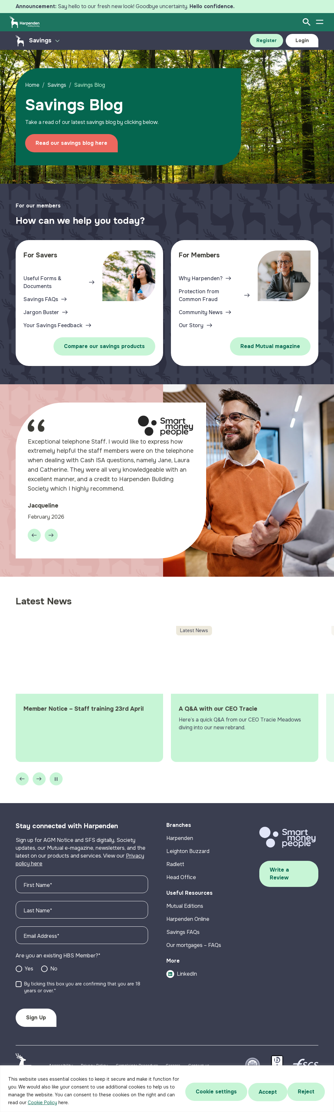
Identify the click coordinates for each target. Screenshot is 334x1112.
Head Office (181, 880)
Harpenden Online (187, 922)
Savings (57, 85)
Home (33, 85)
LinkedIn (181, 977)
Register (266, 40)
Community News (200, 312)
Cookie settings (213, 1090)
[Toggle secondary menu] (57, 41)
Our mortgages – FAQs (193, 948)
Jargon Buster (41, 312)
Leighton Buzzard (187, 854)
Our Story (191, 325)
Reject (265, 1090)
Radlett (175, 867)
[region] (167, 1088)
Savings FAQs (40, 299)
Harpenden (179, 841)
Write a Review (279, 877)
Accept (306, 1090)
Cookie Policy (51, 1102)
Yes (29, 971)
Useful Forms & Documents (42, 282)
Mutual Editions (184, 909)
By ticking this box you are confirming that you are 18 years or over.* (82, 990)
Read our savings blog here (72, 143)
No (53, 971)
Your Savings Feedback (53, 325)
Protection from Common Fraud (199, 295)
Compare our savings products (104, 346)
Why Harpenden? (200, 278)
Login (302, 40)
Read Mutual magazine (270, 346)
